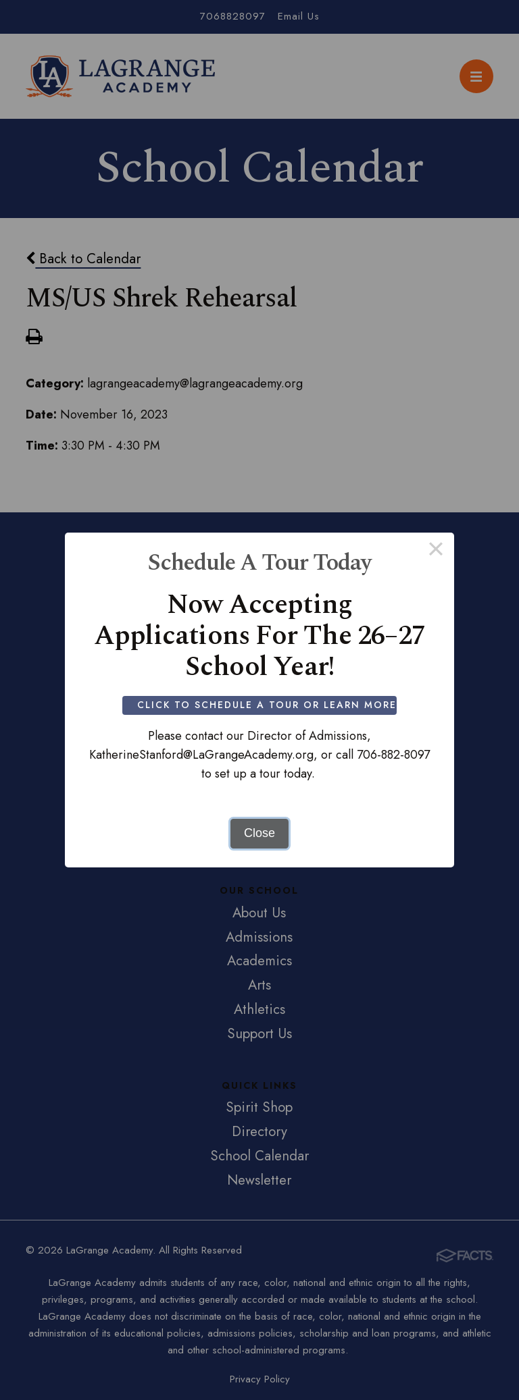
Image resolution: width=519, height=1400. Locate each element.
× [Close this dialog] (435, 551)
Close (259, 833)
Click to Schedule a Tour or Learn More (271, 704)
